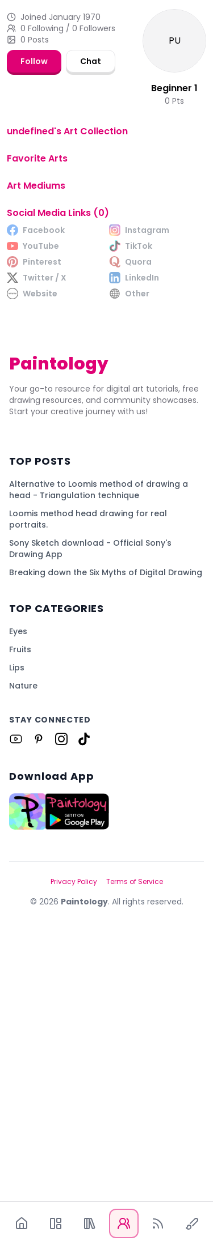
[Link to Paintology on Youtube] (16, 1008)
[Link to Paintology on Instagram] (61, 1008)
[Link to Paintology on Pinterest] (38, 1008)
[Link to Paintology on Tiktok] (84, 1008)
